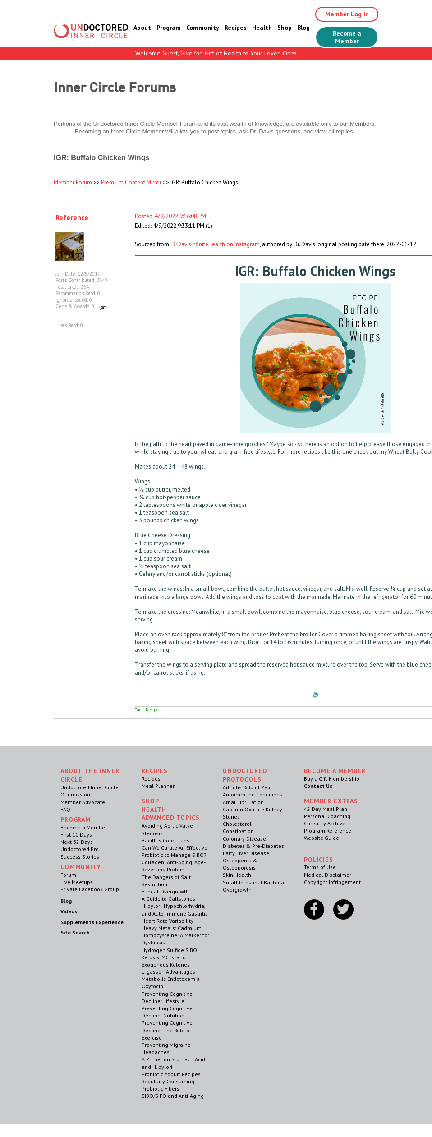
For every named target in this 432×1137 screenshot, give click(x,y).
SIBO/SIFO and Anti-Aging (173, 1095)
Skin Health (237, 874)
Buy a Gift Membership (331, 778)
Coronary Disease (244, 838)
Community (202, 27)
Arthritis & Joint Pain (247, 787)
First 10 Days (76, 834)
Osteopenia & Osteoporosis (240, 864)
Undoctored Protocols (245, 775)
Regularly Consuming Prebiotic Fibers (168, 1085)
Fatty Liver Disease (246, 853)
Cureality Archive (324, 823)
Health (262, 27)
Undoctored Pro (79, 849)
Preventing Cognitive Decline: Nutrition (167, 1012)
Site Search (75, 932)
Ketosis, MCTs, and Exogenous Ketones (166, 961)
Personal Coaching (327, 816)
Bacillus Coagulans (165, 840)
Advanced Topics (171, 818)
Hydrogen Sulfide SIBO (169, 950)
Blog (303, 27)
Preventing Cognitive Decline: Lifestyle (167, 997)
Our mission (75, 794)
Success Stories (79, 856)
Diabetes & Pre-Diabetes (253, 845)
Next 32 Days (76, 841)
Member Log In (347, 14)
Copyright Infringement (332, 882)
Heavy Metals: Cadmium (172, 928)
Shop (284, 27)
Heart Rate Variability (167, 920)
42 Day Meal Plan (325, 809)
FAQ (65, 809)
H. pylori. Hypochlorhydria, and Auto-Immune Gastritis (175, 909)
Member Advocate (82, 802)
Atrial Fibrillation (243, 802)
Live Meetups (76, 882)
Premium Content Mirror (131, 182)
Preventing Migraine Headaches (166, 1048)
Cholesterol (237, 823)
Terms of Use (320, 867)
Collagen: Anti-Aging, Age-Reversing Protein (174, 866)
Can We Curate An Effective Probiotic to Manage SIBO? (174, 851)
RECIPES (155, 771)
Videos (68, 911)
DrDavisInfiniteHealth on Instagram (215, 244)
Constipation (238, 831)
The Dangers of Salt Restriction (166, 881)
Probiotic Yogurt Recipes (171, 1074)
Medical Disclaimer (327, 874)
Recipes (236, 27)
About (142, 27)
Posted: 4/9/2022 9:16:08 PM (170, 216)
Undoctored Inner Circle (89, 787)
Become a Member (347, 37)
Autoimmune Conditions (252, 794)
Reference (71, 217)
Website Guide (321, 837)
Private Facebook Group (89, 889)
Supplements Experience (92, 922)
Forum (68, 874)
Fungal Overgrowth (165, 891)
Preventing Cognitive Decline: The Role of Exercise (167, 1029)
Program (168, 27)
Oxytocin (152, 986)
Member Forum (73, 182)
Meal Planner (158, 786)
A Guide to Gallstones (168, 898)
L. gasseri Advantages (168, 971)
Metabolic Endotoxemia (171, 979)
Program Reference (327, 830)
